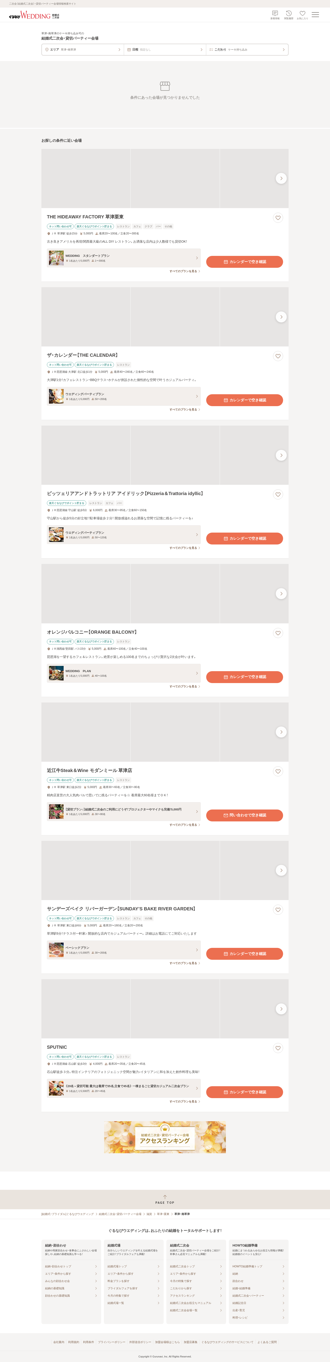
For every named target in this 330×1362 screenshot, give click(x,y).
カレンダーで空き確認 (244, 262)
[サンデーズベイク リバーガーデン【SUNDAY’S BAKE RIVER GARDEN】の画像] (165, 870)
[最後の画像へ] (281, 178)
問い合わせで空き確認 (244, 815)
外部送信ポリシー (140, 1342)
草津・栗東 (163, 1214)
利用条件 (88, 1342)
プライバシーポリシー (111, 1342)
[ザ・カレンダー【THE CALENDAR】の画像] (165, 316)
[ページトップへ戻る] (165, 1199)
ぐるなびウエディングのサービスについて (227, 1342)
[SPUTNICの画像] (165, 1008)
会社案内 (58, 1342)
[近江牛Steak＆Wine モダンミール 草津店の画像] (165, 732)
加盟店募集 (190, 1342)
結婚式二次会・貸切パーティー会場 (120, 1214)
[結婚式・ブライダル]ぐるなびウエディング (67, 1214)
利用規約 (73, 1342)
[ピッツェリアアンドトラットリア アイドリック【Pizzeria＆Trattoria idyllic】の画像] (165, 455)
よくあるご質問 (267, 1342)
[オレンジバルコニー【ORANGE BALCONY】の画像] (165, 593)
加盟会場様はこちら (167, 1342)
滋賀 (149, 1214)
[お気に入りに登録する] (278, 218)
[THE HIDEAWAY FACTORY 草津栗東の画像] (165, 178)
